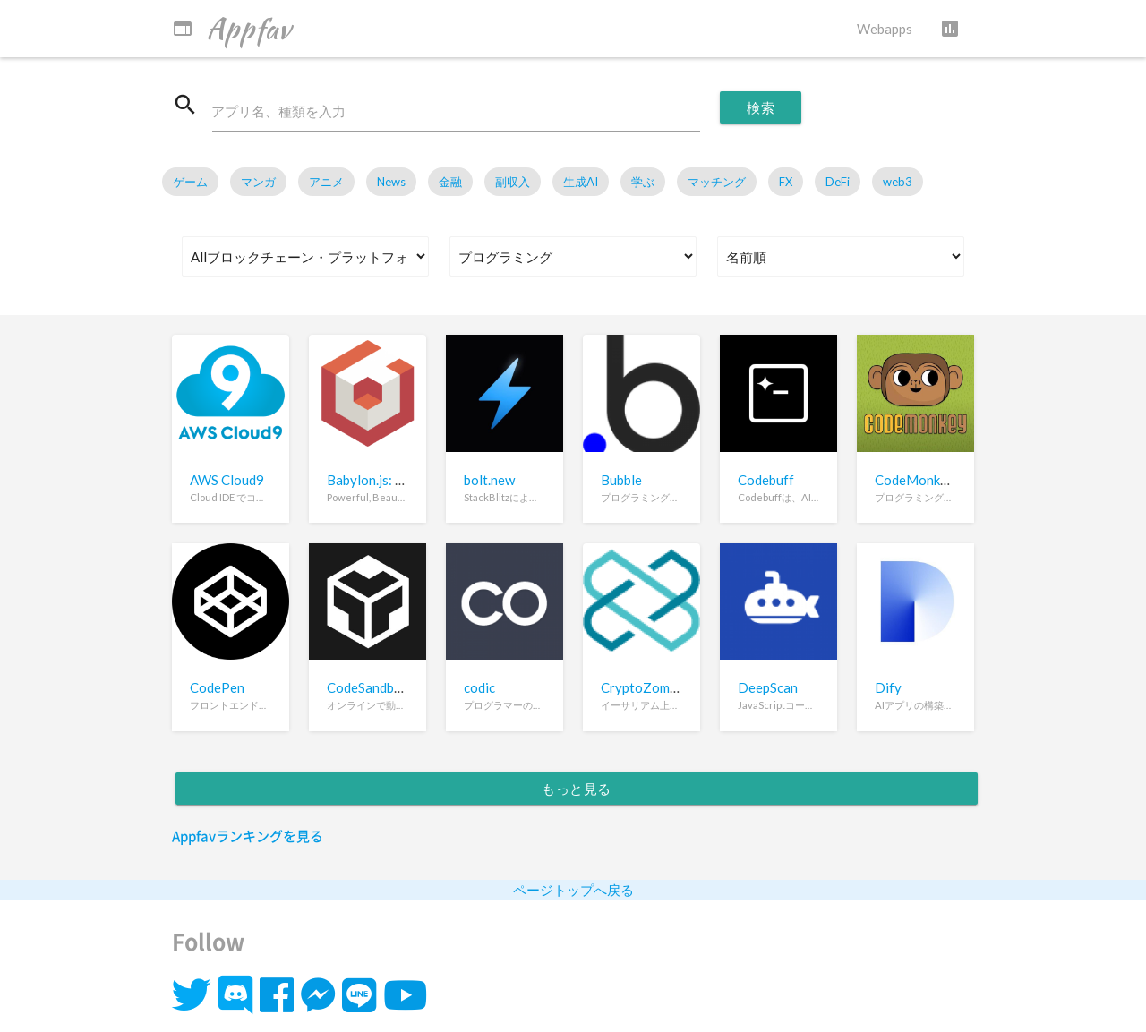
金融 (450, 182)
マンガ (258, 182)
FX (785, 182)
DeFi (837, 182)
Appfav (231, 28)
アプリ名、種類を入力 (279, 112)
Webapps (884, 29)
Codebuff (766, 480)
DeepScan (768, 688)
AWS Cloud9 (227, 480)
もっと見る (576, 788)
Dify (888, 688)
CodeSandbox (368, 688)
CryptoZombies (647, 688)
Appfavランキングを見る (247, 836)
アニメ (326, 182)
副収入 (512, 182)
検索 (760, 107)
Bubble (621, 480)
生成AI (580, 182)
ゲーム (190, 182)
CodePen (217, 688)
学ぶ (642, 182)
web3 (897, 182)
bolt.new (489, 480)
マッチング (717, 182)
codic (479, 688)
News (391, 182)
